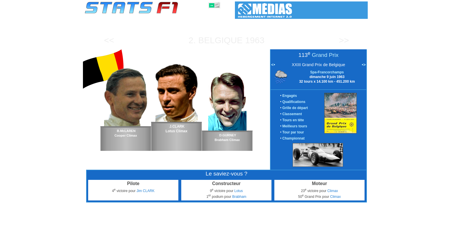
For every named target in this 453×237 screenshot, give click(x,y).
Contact (356, 231)
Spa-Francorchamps (327, 72)
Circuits (275, 231)
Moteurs (220, 231)
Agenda (294, 231)
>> (344, 40)
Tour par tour (293, 132)
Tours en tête (293, 120)
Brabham (239, 197)
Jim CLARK (146, 191)
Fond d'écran (332, 231)
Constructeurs (195, 231)
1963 (254, 40)
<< (109, 40)
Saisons (127, 231)
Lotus (238, 191)
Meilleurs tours (294, 126)
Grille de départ (295, 108)
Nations (256, 231)
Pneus (238, 231)
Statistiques (105, 231)
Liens (311, 231)
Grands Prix (150, 231)
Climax (332, 191)
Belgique (220, 40)
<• (273, 64)
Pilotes (171, 231)
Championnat (293, 138)
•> (364, 64)
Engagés (289, 96)
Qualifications (293, 102)
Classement (292, 114)
